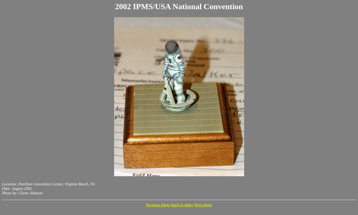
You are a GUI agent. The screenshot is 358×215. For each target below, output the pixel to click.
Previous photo (158, 205)
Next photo (203, 205)
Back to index (182, 205)
